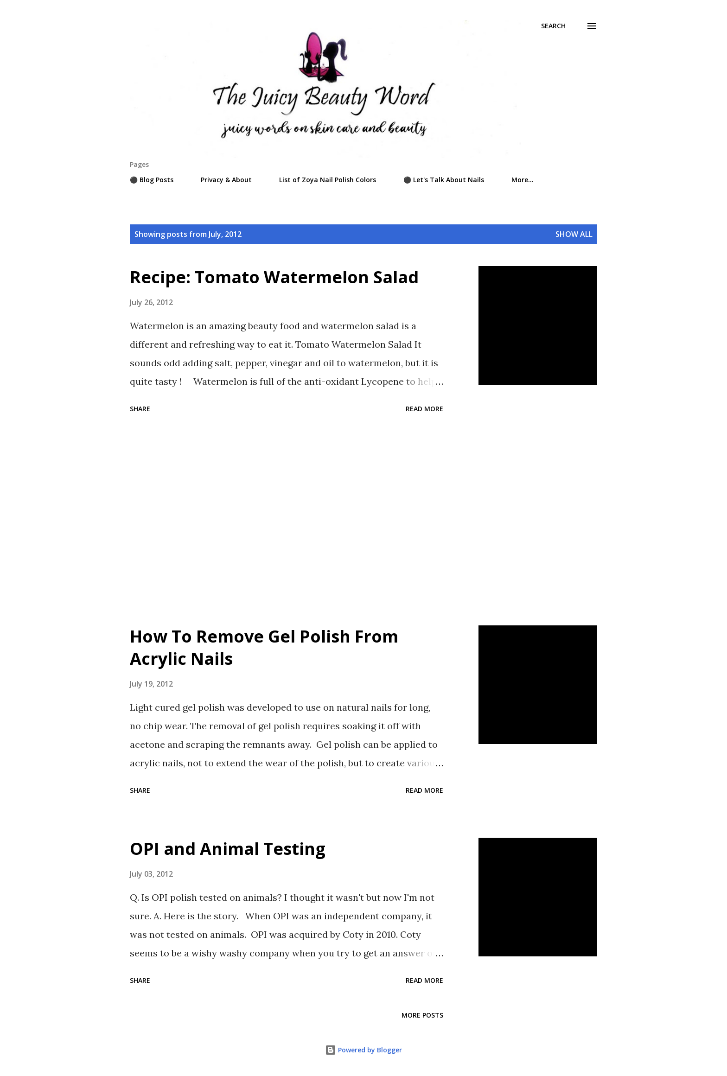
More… (522, 179)
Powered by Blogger (363, 1049)
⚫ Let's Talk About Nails (443, 179)
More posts (422, 1015)
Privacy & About (226, 179)
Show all (574, 234)
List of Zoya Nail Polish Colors (327, 179)
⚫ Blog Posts (151, 179)
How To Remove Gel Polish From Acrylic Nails (264, 647)
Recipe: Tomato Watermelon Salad (274, 277)
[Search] (553, 26)
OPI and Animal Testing (227, 848)
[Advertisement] (286, 521)
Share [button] (140, 408)
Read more (424, 408)
